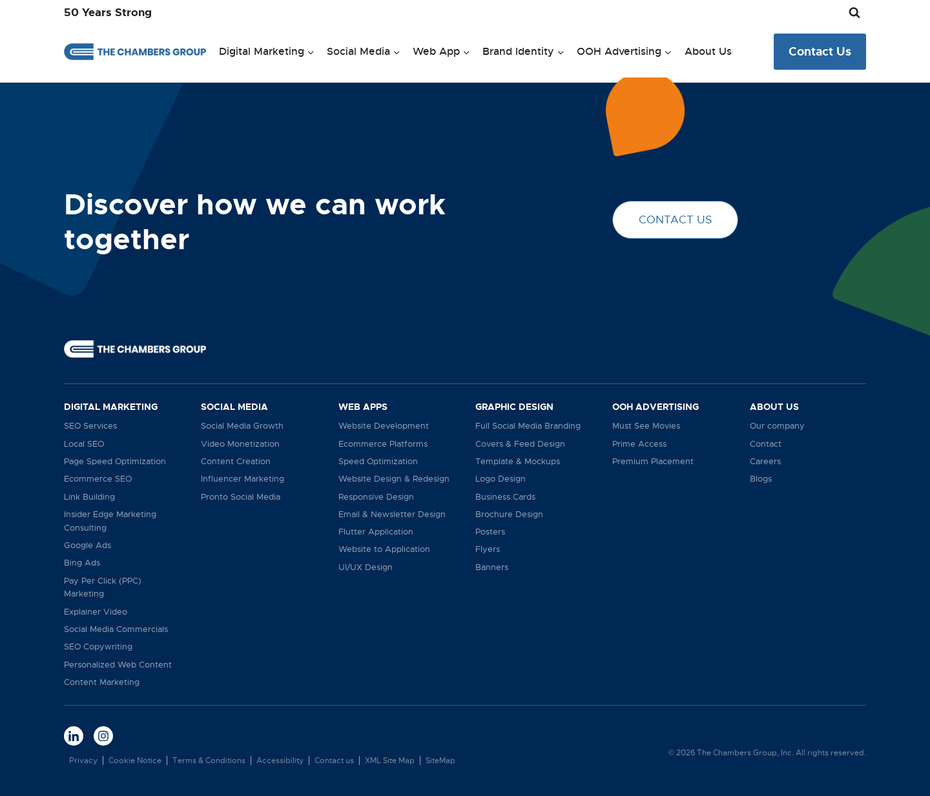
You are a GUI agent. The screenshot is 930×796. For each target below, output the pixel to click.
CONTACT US (675, 220)
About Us (708, 51)
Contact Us (820, 51)
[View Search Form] (854, 13)
